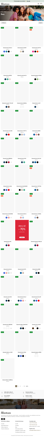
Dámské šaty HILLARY (36, 296)
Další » (27, 386)
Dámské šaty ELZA (8, 269)
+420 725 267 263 (33, 424)
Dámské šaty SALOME (7, 130)
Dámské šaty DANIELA (22, 103)
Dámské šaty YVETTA (22, 130)
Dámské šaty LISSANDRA (7, 213)
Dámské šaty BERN (36, 130)
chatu (31, 396)
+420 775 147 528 (33, 422)
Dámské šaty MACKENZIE (22, 186)
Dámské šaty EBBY (36, 269)
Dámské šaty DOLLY (22, 296)
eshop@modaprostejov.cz (34, 430)
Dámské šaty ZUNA (22, 352)
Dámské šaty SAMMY (22, 47)
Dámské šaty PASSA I (7, 47)
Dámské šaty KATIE (22, 158)
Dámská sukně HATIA (22, 75)
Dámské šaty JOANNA (36, 213)
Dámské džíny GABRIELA (7, 379)
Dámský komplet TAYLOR (7, 103)
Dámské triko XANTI (36, 324)
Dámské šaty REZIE (8, 75)
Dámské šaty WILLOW (36, 158)
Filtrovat (4, 22)
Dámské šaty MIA (7, 241)
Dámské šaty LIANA (7, 186)
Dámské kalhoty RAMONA (22, 324)
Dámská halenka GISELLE (36, 241)
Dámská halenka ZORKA (36, 75)
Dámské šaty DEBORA (7, 324)
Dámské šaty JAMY (36, 103)
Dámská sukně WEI (8, 296)
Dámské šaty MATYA (36, 47)
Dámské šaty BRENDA (7, 158)
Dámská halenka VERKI (36, 352)
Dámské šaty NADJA (22, 213)
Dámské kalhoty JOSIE (7, 352)
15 (24, 386)
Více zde (28, 1)
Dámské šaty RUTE (22, 269)
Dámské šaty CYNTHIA (36, 186)
